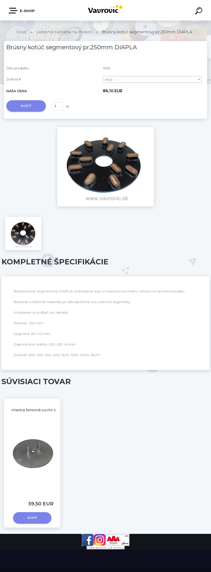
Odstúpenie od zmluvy (106, 547)
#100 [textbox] (109, 80)
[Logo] (105, 10)
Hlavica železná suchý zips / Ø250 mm (47, 410)
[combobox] (152, 79)
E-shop (22, 11)
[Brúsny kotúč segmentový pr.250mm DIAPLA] (105, 129)
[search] (199, 11)
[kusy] (58, 106)
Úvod (21, 32)
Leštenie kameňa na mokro (64, 32)
